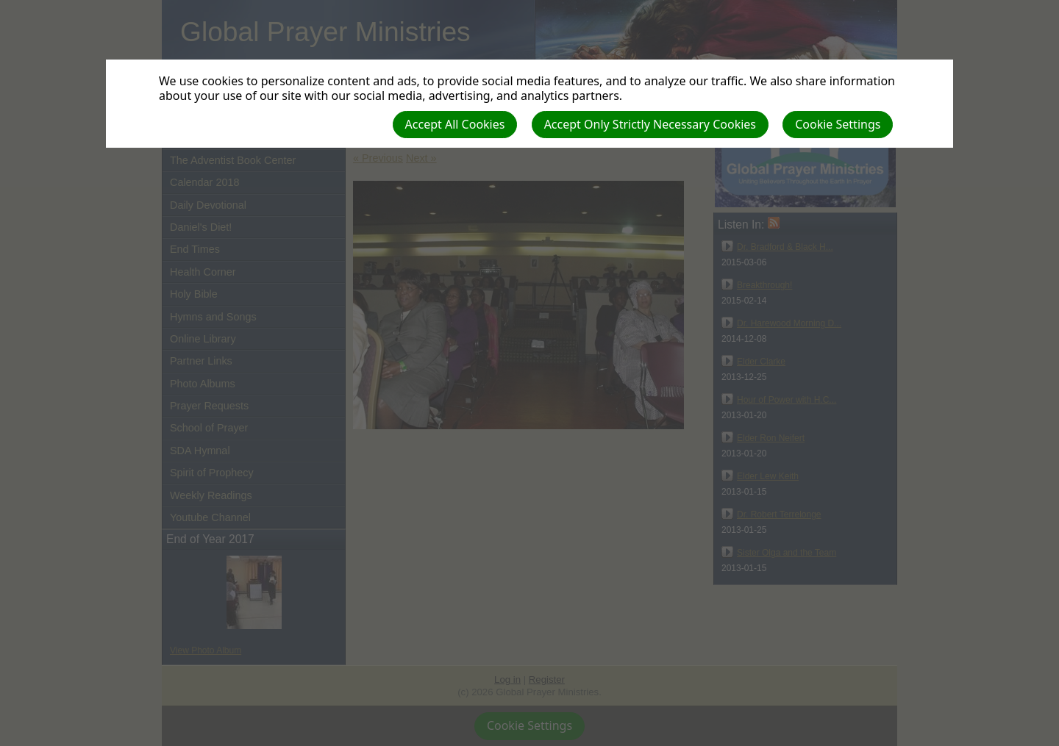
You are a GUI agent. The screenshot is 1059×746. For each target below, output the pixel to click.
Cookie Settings (837, 124)
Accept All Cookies (455, 124)
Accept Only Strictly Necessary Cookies (650, 124)
